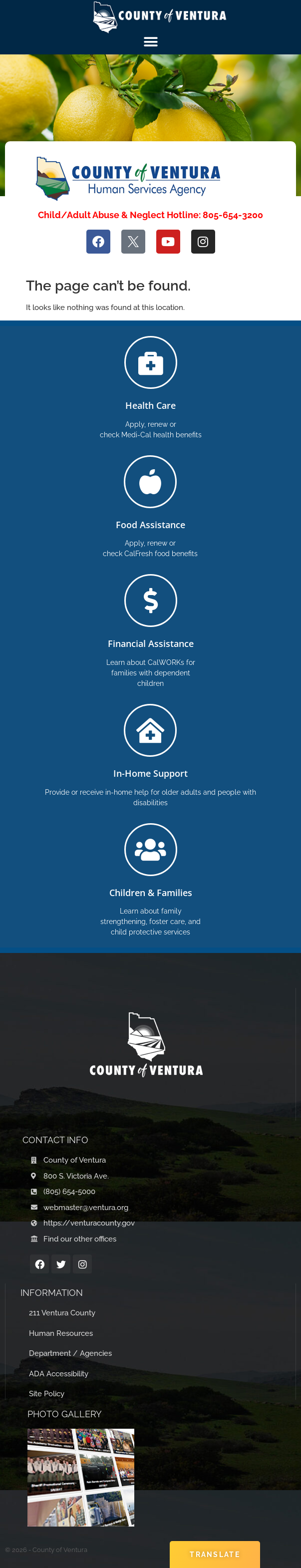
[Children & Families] (150, 849)
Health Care (150, 405)
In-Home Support (150, 773)
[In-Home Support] (150, 730)
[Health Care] (150, 362)
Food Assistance (150, 525)
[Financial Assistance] (150, 600)
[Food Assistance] (150, 481)
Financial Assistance (151, 643)
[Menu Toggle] (150, 41)
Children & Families (150, 893)
